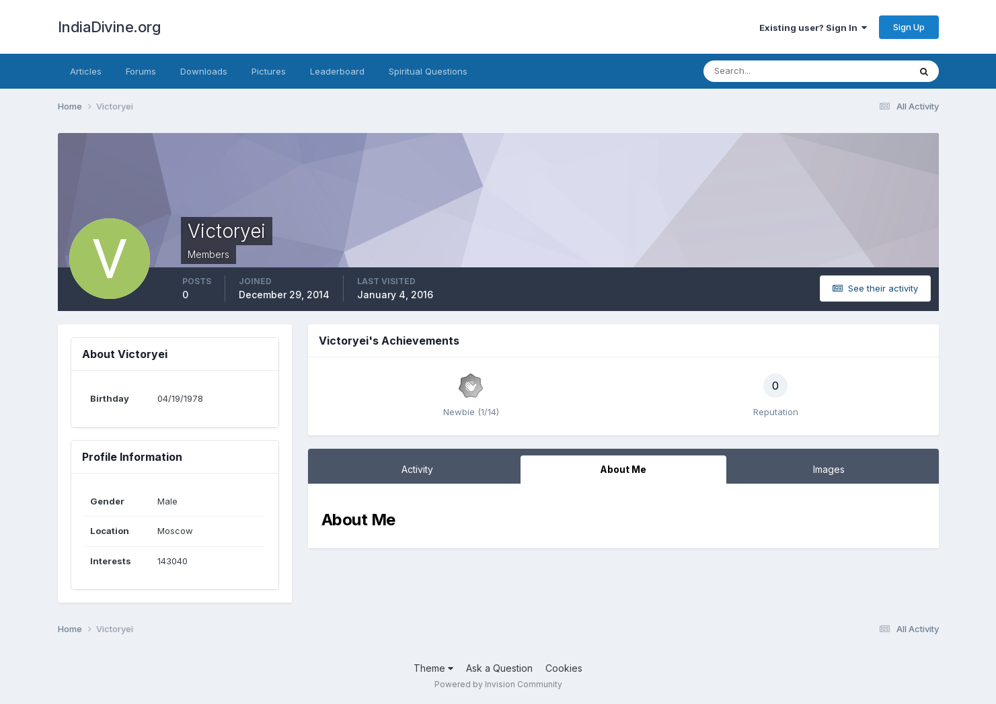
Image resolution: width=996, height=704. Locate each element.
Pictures (269, 71)
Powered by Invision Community (498, 684)
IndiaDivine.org (109, 27)
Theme (433, 668)
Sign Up (909, 26)
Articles (86, 71)
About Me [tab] (623, 469)
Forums (141, 71)
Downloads (203, 71)
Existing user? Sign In (813, 27)
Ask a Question (499, 668)
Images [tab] (829, 469)
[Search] (762, 71)
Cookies (563, 668)
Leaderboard (337, 71)
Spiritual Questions (428, 71)
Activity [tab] (417, 469)
